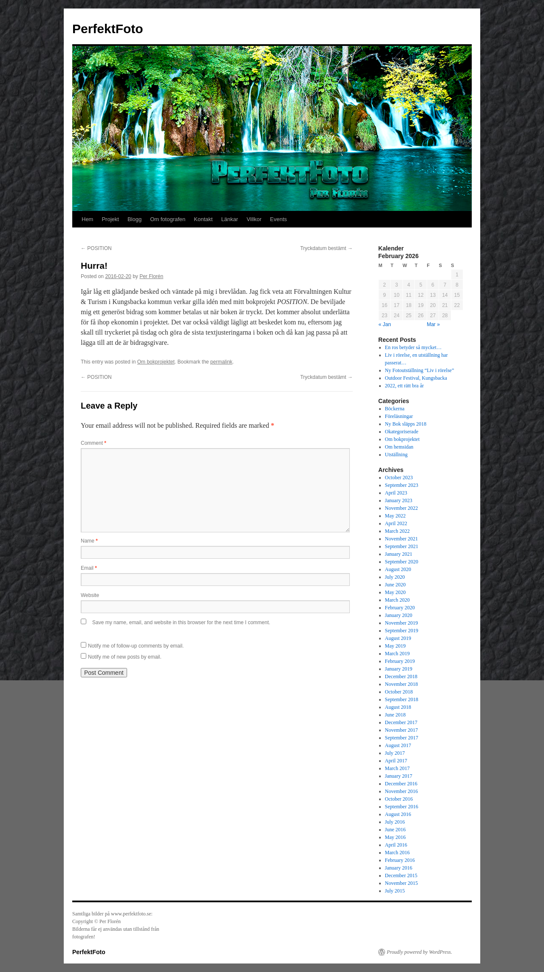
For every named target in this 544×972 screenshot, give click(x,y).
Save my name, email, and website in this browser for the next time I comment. (181, 622)
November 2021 (401, 539)
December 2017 (401, 722)
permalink (221, 362)
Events (278, 219)
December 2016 (401, 784)
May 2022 (395, 516)
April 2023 (396, 493)
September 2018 (401, 699)
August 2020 (398, 569)
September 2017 (401, 738)
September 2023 (401, 485)
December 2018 (401, 676)
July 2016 (395, 822)
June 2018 (395, 715)
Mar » (433, 324)
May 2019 (395, 646)
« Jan (385, 324)
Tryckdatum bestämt (326, 248)
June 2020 (395, 585)
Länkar (229, 219)
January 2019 (398, 669)
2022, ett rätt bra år (404, 386)
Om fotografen (167, 219)
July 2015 (395, 891)
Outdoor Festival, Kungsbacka (416, 378)
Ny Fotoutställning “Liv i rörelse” (419, 370)
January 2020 (398, 615)
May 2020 (395, 592)
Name (89, 541)
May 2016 (395, 837)
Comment (93, 443)
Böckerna (395, 409)
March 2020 (397, 600)
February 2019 (400, 661)
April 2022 (396, 523)
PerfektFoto (107, 29)
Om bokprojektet (156, 362)
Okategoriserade (402, 432)
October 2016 (399, 799)
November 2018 (401, 684)
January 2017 (398, 776)
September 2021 (401, 546)
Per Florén (151, 276)
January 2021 (398, 554)
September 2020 (401, 562)
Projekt (110, 219)
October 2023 (399, 477)
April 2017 (396, 761)
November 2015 (401, 883)
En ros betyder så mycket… (413, 347)
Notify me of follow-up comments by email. (136, 646)
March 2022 (397, 531)
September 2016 (401, 807)
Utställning (396, 455)
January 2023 (398, 500)
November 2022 (401, 508)
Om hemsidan (399, 447)
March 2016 (397, 852)
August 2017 (398, 745)
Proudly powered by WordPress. (419, 952)
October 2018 (399, 692)
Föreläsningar (399, 416)
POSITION (96, 248)
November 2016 (401, 791)
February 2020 (400, 608)
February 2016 (400, 860)
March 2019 (397, 654)
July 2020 (395, 577)
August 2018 (398, 707)
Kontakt (203, 219)
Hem (87, 219)
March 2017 (397, 768)
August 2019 (398, 638)
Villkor (253, 219)
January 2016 (398, 868)
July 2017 (395, 753)
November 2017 (401, 730)
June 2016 (395, 830)
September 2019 (401, 631)
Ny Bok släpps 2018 (406, 424)
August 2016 (398, 814)
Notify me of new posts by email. (125, 657)
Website (90, 595)
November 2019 (401, 623)
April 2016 (396, 845)
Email (89, 568)
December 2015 (401, 875)
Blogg (135, 219)
